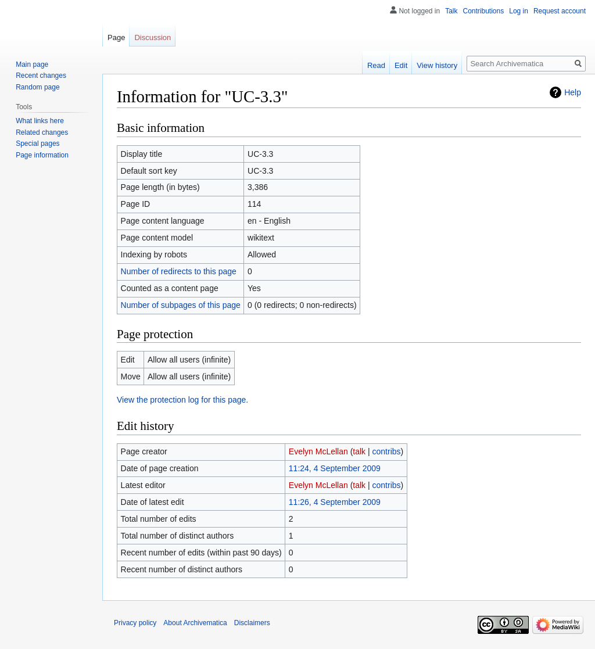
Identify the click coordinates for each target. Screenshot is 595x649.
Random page (37, 87)
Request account (559, 11)
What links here (40, 121)
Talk (451, 11)
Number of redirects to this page (178, 271)
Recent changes (41, 75)
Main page (32, 64)
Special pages (37, 143)
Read (376, 65)
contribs (386, 451)
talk (359, 451)
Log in (518, 11)
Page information (42, 155)
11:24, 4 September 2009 (335, 468)
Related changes (42, 132)
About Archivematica (195, 623)
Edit (401, 65)
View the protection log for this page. (182, 399)
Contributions (483, 11)
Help (572, 92)
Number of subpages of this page (181, 305)
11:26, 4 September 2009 (335, 502)
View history (437, 65)
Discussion (152, 37)
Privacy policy (135, 623)
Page (116, 37)
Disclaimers (252, 623)
